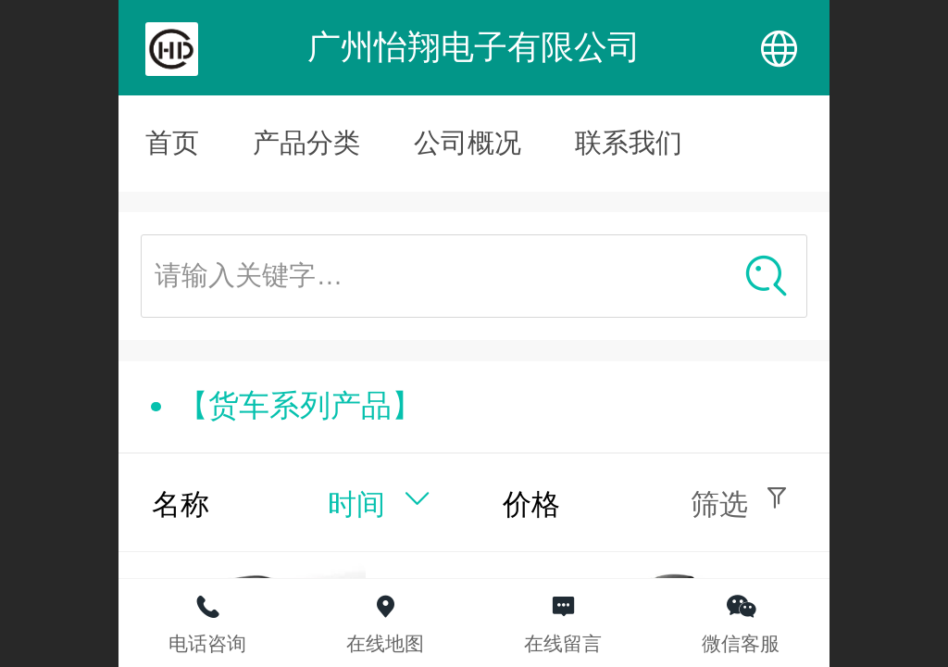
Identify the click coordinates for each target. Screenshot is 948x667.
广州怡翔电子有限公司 (474, 47)
